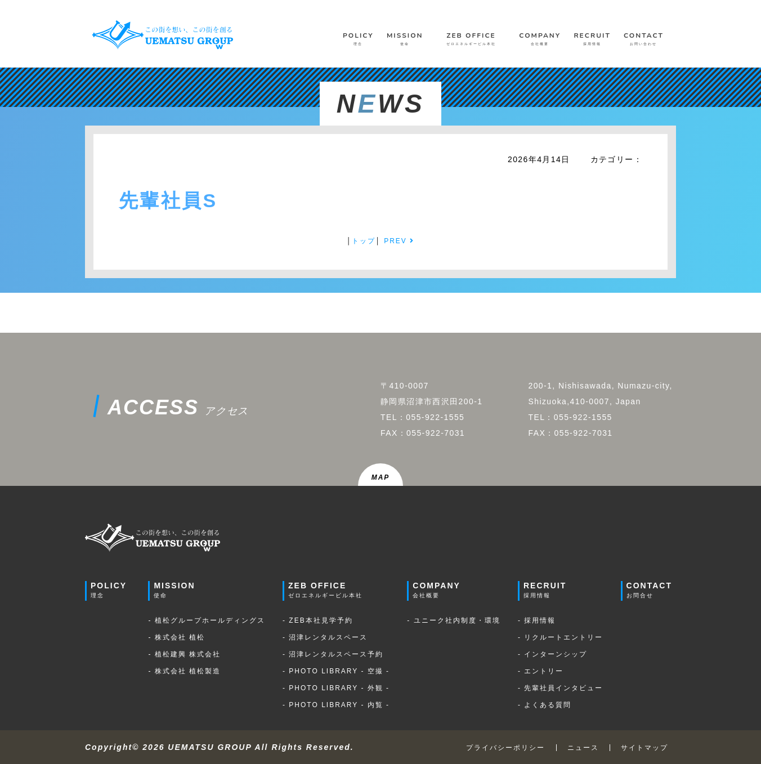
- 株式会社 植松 (176, 637)
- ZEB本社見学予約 (318, 620)
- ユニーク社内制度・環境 (453, 620)
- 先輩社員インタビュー (560, 688)
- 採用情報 (537, 620)
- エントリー (540, 671)
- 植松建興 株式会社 (184, 654)
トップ (363, 241)
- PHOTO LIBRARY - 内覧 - (336, 705)
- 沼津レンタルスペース (325, 637)
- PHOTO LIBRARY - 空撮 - (336, 671)
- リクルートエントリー (560, 637)
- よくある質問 (544, 705)
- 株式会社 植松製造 (184, 671)
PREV (399, 241)
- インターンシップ (552, 654)
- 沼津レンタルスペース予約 (333, 654)
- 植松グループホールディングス (206, 620)
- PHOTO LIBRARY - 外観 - (336, 688)
